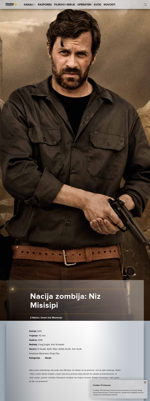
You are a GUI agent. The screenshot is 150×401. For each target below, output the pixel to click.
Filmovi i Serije (64, 4)
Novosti (109, 4)
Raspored (45, 4)
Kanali (29, 4)
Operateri (84, 4)
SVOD (97, 4)
